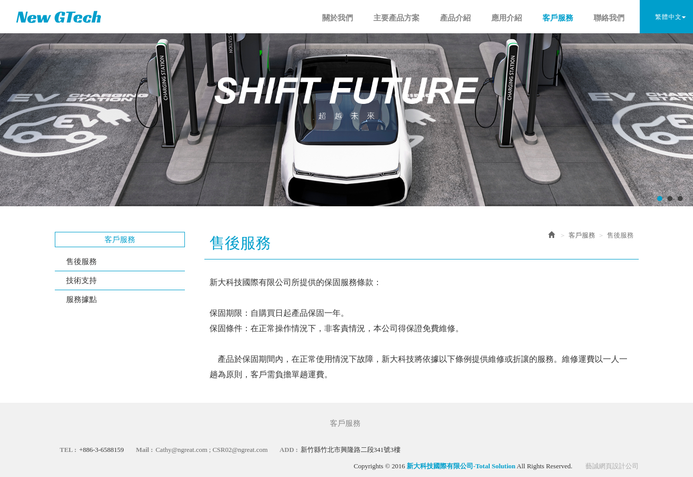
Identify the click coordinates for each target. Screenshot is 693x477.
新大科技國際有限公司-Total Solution (59, 16)
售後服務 (81, 261)
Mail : (144, 449)
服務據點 (81, 299)
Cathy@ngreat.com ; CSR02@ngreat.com (212, 449)
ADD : (289, 449)
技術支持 (81, 280)
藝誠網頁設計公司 (612, 466)
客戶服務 (582, 235)
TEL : (68, 449)
